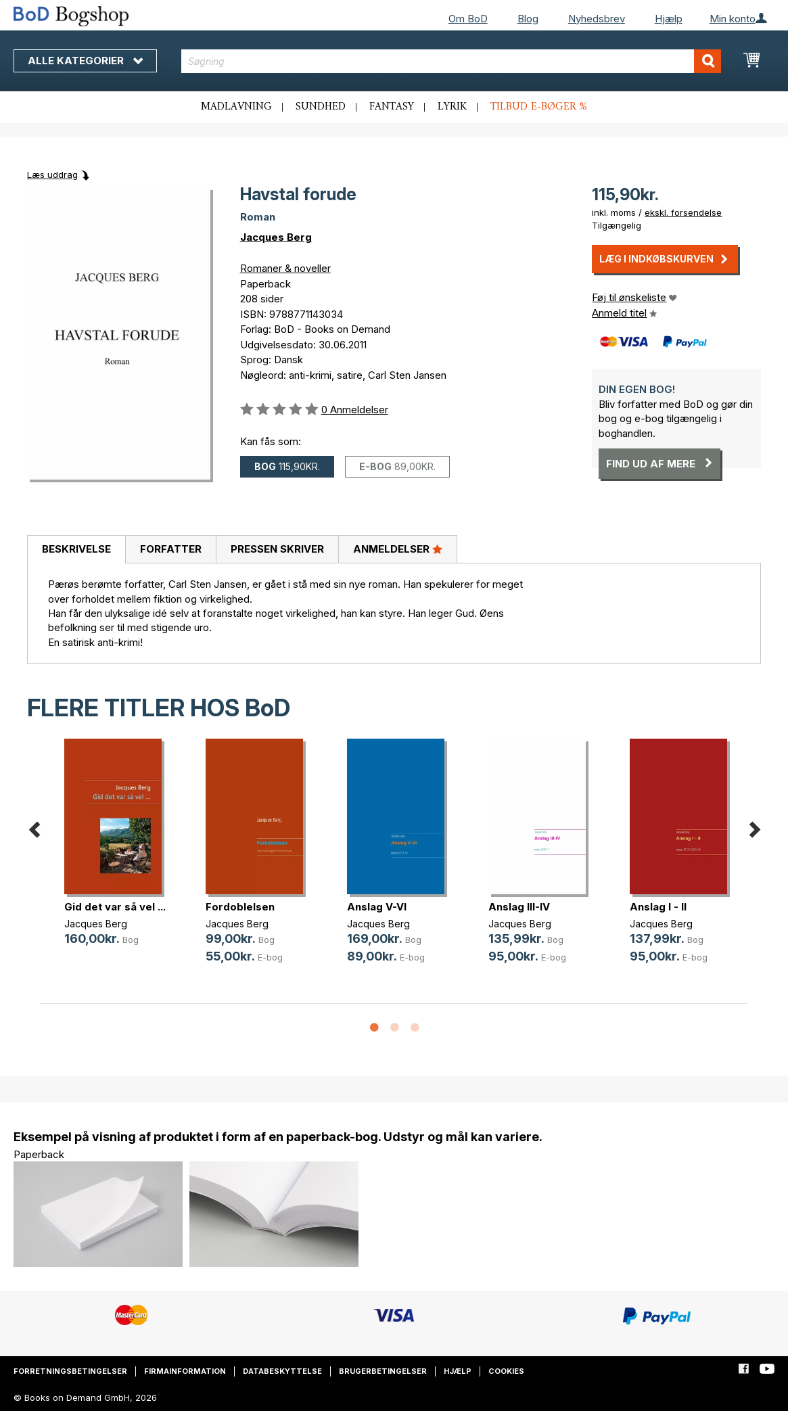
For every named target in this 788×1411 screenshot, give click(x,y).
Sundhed (321, 106)
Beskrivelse (76, 548)
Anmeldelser (397, 548)
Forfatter (171, 548)
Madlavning (236, 106)
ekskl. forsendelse (683, 212)
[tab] (76, 550)
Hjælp (668, 18)
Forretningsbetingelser (70, 1371)
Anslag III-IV (519, 906)
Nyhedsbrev (596, 18)
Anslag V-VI (377, 906)
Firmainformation (185, 1371)
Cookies (506, 1371)
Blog (527, 18)
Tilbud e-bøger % (538, 106)
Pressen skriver (277, 548)
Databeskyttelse (282, 1371)
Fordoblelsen (240, 906)
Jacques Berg (276, 237)
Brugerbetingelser (383, 1371)
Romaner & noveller (285, 268)
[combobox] (451, 61)
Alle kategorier (85, 60)
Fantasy (391, 106)
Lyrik (452, 106)
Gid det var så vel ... (115, 906)
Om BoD (468, 18)
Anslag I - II (658, 906)
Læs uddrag (52, 174)
